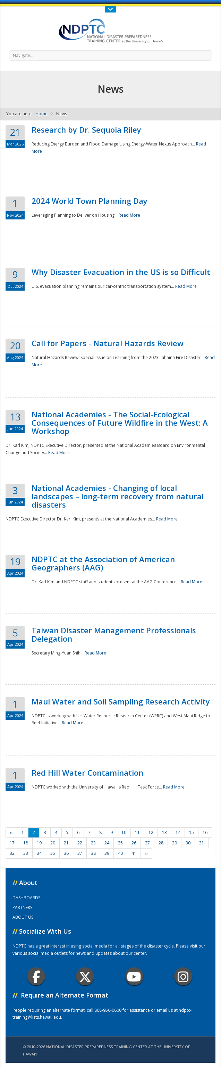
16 (205, 832)
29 (174, 843)
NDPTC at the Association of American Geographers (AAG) (103, 563)
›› (146, 853)
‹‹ (11, 832)
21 (66, 843)
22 (79, 843)
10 (123, 832)
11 (137, 832)
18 (25, 843)
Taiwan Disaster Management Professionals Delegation (114, 634)
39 (106, 853)
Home (41, 114)
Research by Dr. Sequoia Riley (86, 129)
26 (133, 843)
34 (39, 853)
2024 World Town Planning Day (89, 200)
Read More (129, 215)
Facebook (36, 976)
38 (93, 853)
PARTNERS (22, 907)
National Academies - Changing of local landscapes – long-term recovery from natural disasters (118, 496)
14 (178, 832)
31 (201, 843)
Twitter (85, 976)
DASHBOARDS (26, 898)
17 (12, 843)
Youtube (134, 976)
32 (12, 853)
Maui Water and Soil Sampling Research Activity (121, 701)
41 (133, 853)
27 (147, 843)
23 (93, 843)
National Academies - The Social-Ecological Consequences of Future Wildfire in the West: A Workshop (120, 422)
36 (66, 853)
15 (191, 832)
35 (52, 853)
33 (25, 853)
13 (164, 832)
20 (52, 843)
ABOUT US (22, 917)
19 (39, 843)
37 (79, 853)
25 (120, 843)
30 (188, 843)
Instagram (183, 976)
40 (120, 853)
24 (106, 843)
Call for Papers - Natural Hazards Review (108, 343)
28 (161, 843)
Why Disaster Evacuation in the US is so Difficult (121, 272)
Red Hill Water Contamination (87, 772)
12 (150, 832)
